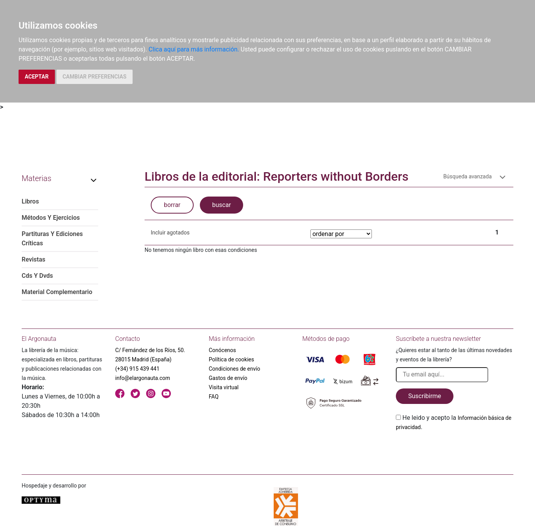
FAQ (213, 396)
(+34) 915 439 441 (137, 369)
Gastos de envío (228, 378)
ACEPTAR (37, 77)
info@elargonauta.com (142, 378)
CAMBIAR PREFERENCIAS (94, 77)
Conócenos (222, 350)
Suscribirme (424, 396)
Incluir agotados (170, 232)
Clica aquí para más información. (193, 49)
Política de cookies (231, 359)
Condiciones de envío (234, 369)
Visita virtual (224, 387)
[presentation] (454, 450)
